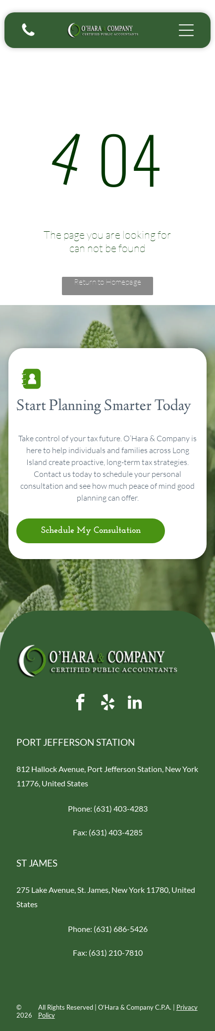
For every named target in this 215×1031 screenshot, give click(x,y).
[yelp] (107, 704)
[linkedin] (134, 704)
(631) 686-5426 (121, 928)
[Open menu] (186, 30)
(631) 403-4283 (121, 808)
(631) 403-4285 (116, 832)
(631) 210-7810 (116, 952)
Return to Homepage (107, 282)
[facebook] (80, 704)
